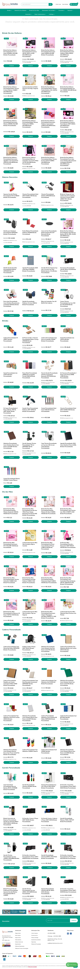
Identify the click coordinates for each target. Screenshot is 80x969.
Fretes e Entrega (34, 937)
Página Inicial (18, 933)
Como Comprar (34, 933)
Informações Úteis (35, 930)
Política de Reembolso (19, 946)
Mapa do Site (18, 937)
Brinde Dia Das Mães (34, 10)
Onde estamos (18, 939)
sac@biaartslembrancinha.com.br (55, 943)
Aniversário (28, 14)
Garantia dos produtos (36, 939)
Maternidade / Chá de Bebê (48, 10)
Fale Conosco (18, 935)
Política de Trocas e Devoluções (21, 948)
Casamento (61, 10)
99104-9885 (51, 933)
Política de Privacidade (36, 944)
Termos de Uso (34, 935)
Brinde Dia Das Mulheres (20, 10)
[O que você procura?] (51, 4)
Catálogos (51, 14)
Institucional (18, 930)
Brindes (9, 10)
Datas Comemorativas (40, 14)
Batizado (70, 10)
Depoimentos (18, 944)
